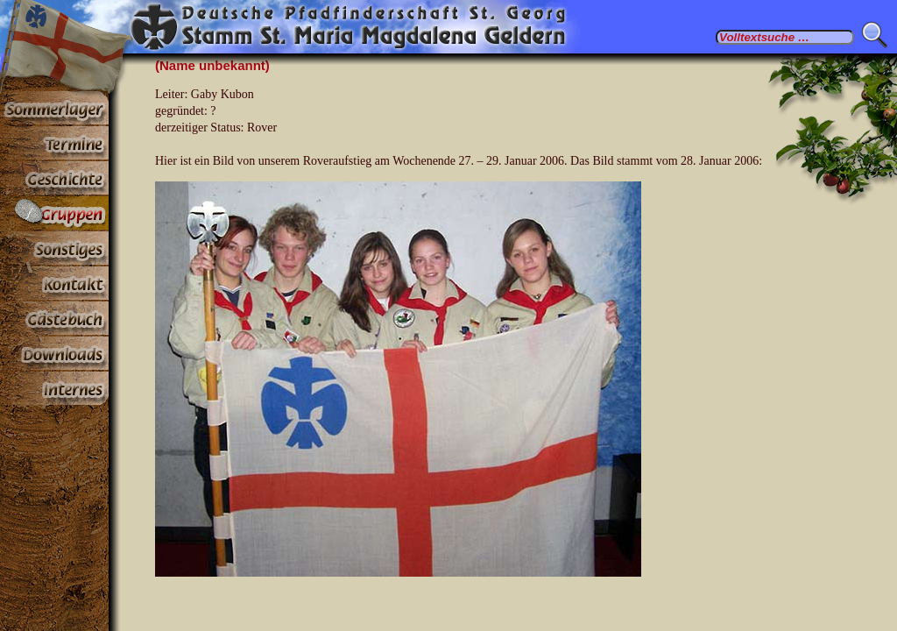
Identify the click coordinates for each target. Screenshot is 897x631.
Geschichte (54, 178)
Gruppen (54, 213)
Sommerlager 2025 (54, 108)
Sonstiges (54, 248)
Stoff (54, 354)
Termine (54, 143)
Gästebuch (54, 319)
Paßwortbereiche (54, 389)
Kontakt (54, 283)
